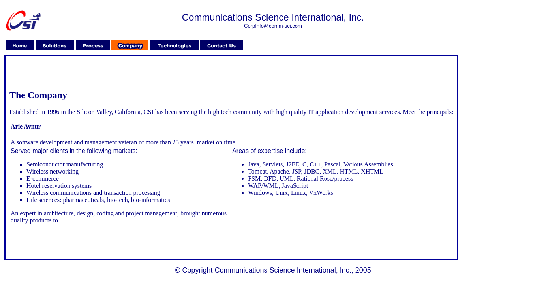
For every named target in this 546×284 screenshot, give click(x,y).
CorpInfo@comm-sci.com (273, 26)
